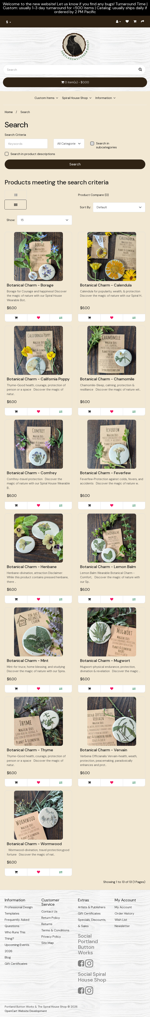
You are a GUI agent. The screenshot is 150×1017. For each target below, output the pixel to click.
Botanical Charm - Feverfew (105, 473)
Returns (46, 924)
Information (104, 98)
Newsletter (122, 926)
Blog (8, 957)
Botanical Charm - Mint (27, 660)
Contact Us (49, 911)
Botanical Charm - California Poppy (38, 379)
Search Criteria (15, 135)
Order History (124, 913)
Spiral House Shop (75, 98)
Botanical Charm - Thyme (30, 750)
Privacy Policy (51, 937)
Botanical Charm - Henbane (32, 567)
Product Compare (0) (93, 195)
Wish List (121, 920)
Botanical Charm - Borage (30, 285)
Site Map (47, 943)
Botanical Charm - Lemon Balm (108, 567)
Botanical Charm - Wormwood (34, 844)
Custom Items (44, 98)
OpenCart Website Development (26, 1011)
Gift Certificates (16, 964)
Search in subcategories (103, 145)
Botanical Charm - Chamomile (107, 379)
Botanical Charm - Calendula (106, 285)
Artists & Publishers (91, 907)
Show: (11, 220)
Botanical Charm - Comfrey (32, 473)
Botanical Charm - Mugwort (105, 660)
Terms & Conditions (55, 930)
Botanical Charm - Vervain (103, 750)
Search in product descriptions (30, 154)
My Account (123, 907)
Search (25, 112)
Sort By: (85, 207)
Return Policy (50, 918)
